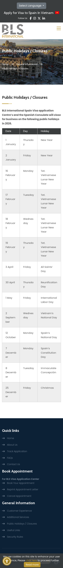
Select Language (30, 6)
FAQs (10, 458)
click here (31, 560)
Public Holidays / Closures (22, 523)
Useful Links (13, 530)
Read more (32, 564)
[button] (6, 561)
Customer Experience (19, 510)
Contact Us (13, 464)
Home (5, 64)
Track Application (17, 451)
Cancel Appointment (19, 496)
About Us (12, 444)
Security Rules (15, 536)
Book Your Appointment (20, 483)
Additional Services (18, 517)
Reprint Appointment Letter (22, 489)
